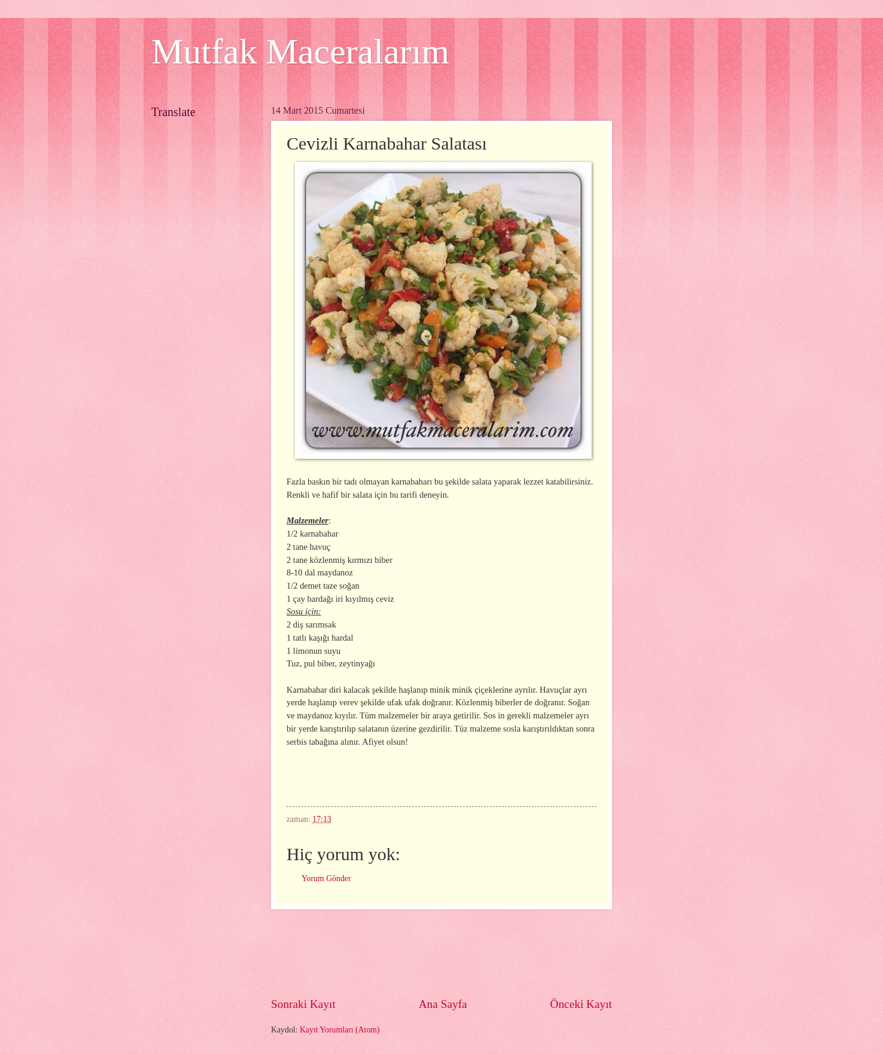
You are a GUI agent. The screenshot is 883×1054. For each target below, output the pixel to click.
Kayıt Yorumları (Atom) (340, 1029)
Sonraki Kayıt (303, 1004)
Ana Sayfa (443, 1004)
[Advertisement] (489, 953)
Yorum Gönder (326, 878)
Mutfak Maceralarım (300, 51)
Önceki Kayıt (581, 1004)
